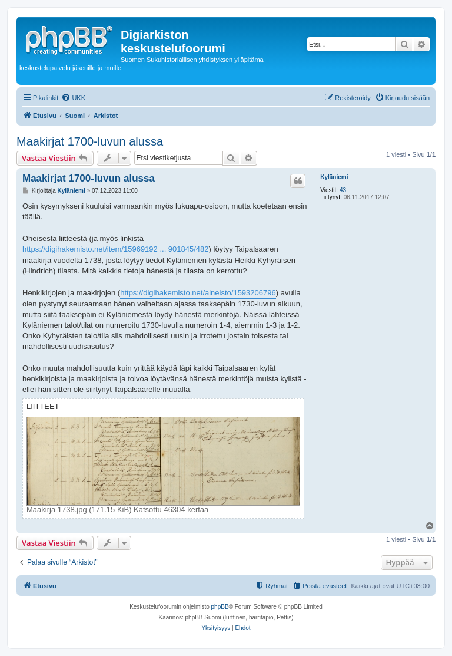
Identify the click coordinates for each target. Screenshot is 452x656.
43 (343, 190)
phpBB (220, 607)
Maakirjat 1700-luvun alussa (89, 141)
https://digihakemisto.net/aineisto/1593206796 (198, 292)
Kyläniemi (334, 177)
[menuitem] (73, 98)
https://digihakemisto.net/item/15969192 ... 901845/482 (115, 249)
